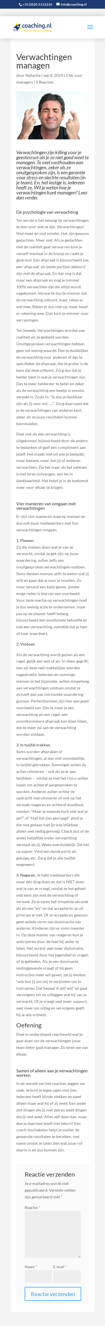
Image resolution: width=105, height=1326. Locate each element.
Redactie (33, 75)
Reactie (32, 1207)
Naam (31, 1266)
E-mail (60, 1266)
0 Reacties (44, 82)
